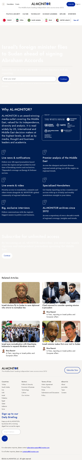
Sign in (78, 4)
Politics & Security (13, 14)
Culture (25, 14)
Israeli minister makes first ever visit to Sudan (61, 344)
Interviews (72, 14)
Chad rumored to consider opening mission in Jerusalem (60, 306)
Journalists (64, 387)
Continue (7, 255)
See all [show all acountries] (76, 20)
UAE (3, 393)
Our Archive (25, 395)
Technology (35, 14)
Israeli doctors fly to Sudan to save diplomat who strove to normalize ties (20, 306)
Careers (63, 393)
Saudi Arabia (6, 387)
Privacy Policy (46, 387)
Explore (63, 14)
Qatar (3, 404)
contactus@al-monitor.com (30, 451)
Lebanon (4, 406)
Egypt (3, 401)
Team (63, 390)
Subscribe (71, 4)
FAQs (43, 390)
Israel (3, 395)
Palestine (4, 398)
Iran (3, 390)
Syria (3, 409)
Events (17, 4)
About (63, 384)
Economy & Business (50, 14)
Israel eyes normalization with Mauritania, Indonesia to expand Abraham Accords (19, 345)
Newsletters (10, 4)
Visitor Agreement (47, 384)
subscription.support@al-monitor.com (38, 448)
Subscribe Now (72, 370)
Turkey (4, 384)
